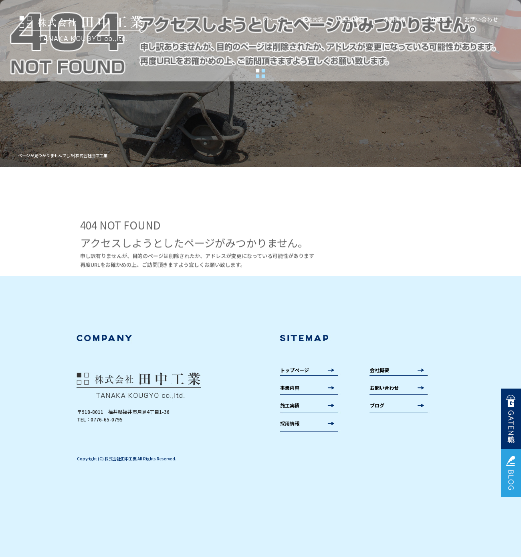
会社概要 (436, 20)
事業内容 (312, 20)
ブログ (377, 405)
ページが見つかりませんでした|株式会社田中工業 (62, 155)
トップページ (268, 20)
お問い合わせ (481, 20)
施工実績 (354, 20)
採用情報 (395, 20)
